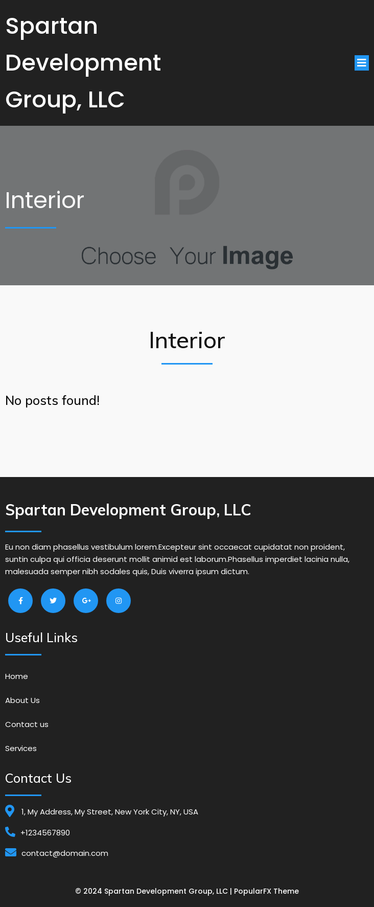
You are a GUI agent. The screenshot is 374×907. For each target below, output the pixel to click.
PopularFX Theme (266, 891)
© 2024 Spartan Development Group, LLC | (154, 891)
